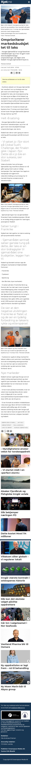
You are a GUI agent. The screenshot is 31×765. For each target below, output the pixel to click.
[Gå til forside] (6, 2)
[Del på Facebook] (11, 73)
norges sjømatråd (21, 427)
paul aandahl (18, 425)
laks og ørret (7, 427)
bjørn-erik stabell (9, 422)
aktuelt (21, 422)
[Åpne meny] (29, 2)
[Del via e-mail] (19, 73)
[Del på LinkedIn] (17, 73)
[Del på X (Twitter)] (14, 73)
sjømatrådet (6, 425)
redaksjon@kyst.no (18, 708)
